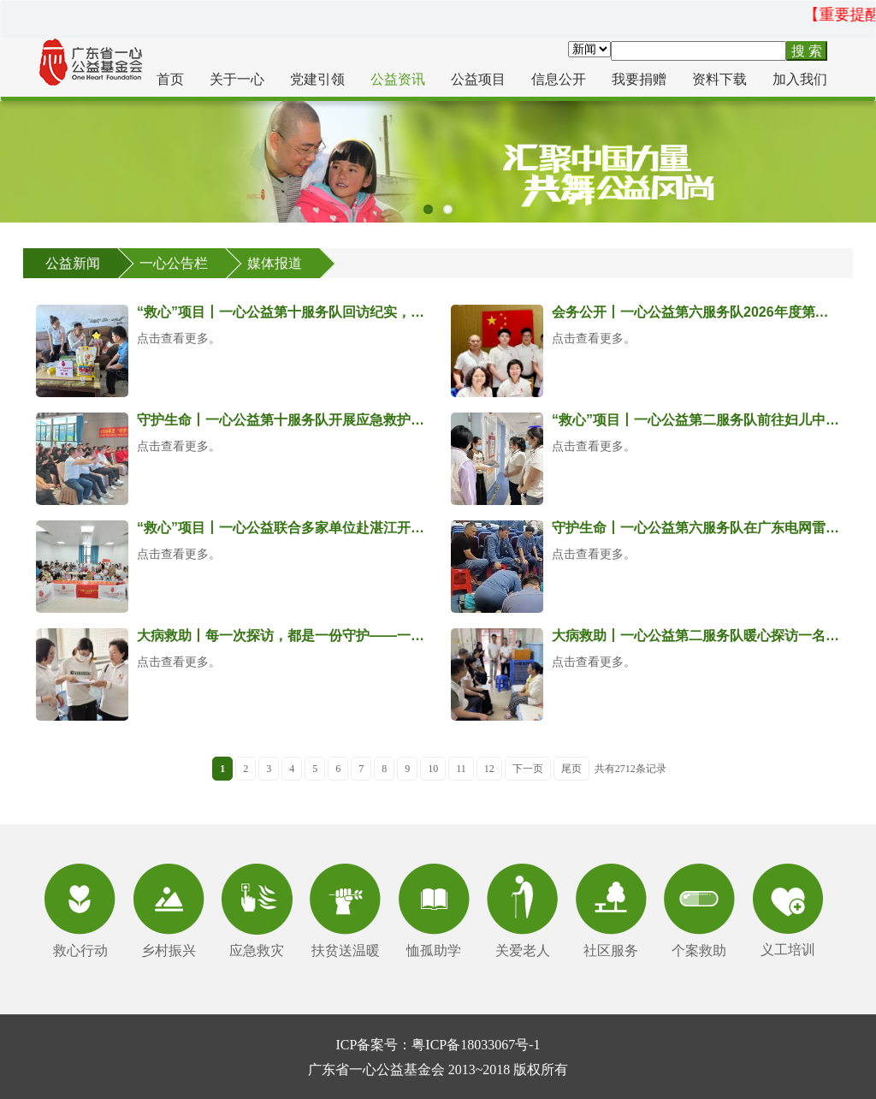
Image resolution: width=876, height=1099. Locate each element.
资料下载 (719, 79)
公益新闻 (72, 263)
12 (489, 769)
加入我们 (799, 79)
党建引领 (317, 79)
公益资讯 (397, 79)
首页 (170, 79)
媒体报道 (274, 263)
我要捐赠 (639, 79)
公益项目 (478, 79)
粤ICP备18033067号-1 (475, 1044)
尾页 (571, 769)
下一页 (527, 769)
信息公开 (558, 79)
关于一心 (237, 79)
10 (433, 769)
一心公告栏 (173, 263)
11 (461, 769)
